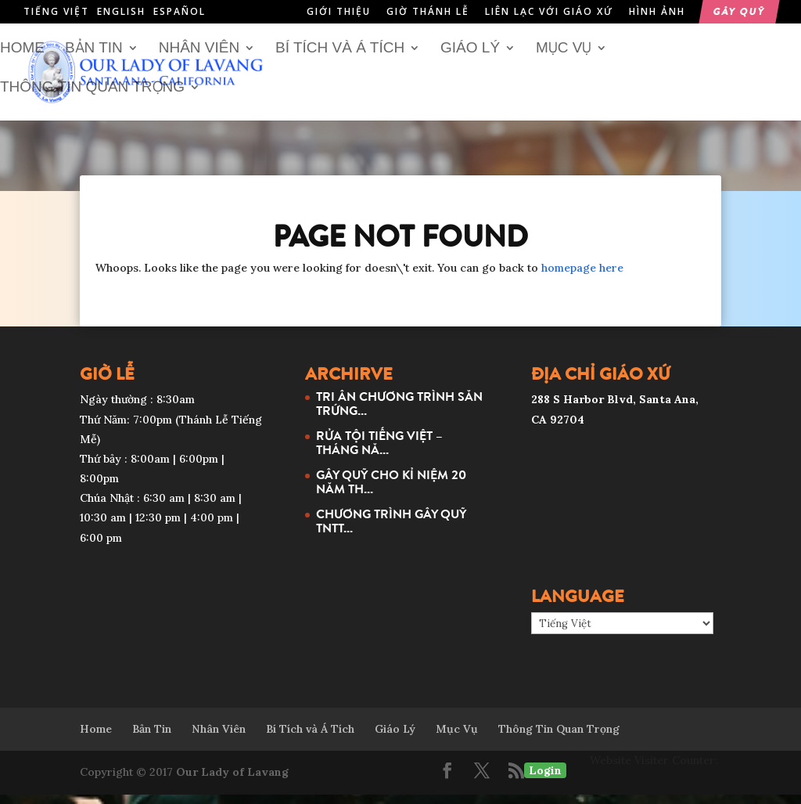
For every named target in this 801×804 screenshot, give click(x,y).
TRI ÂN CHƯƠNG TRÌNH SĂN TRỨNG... (399, 412)
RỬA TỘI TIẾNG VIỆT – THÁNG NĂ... (379, 451)
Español (179, 11)
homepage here (582, 277)
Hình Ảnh (657, 12)
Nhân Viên (199, 58)
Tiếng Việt (56, 11)
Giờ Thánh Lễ (427, 12)
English (121, 11)
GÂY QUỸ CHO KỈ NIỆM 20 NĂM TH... (391, 491)
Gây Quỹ (739, 12)
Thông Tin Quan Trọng (92, 97)
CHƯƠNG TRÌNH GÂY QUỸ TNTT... (391, 530)
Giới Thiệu (339, 12)
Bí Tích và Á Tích (339, 58)
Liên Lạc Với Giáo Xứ (549, 12)
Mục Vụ (564, 58)
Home (22, 58)
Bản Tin (94, 58)
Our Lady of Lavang (232, 781)
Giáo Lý (470, 58)
